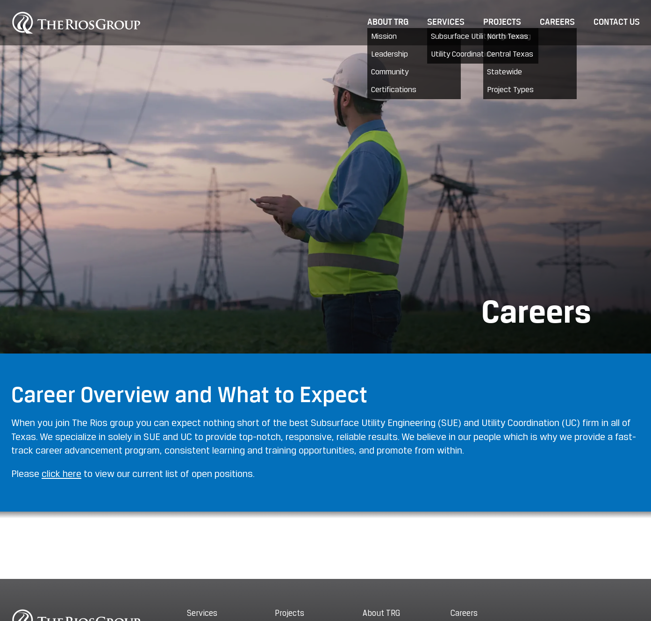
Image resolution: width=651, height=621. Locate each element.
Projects (502, 22)
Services (446, 22)
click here (61, 474)
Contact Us (617, 22)
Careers (557, 22)
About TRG (387, 22)
